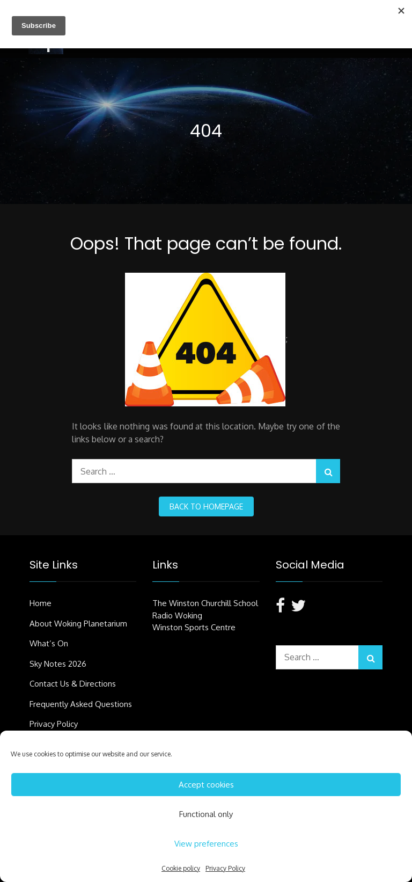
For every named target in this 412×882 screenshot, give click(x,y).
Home (41, 603)
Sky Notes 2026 (58, 664)
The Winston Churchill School (205, 603)
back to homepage (206, 506)
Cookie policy (180, 868)
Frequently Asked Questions (81, 704)
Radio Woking (177, 615)
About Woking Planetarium (78, 623)
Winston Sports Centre (194, 627)
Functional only (206, 814)
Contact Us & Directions (73, 684)
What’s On (49, 643)
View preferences (206, 844)
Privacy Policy (225, 868)
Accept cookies (206, 784)
